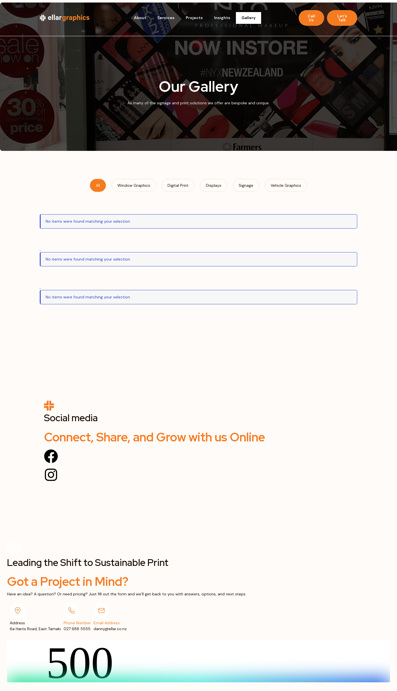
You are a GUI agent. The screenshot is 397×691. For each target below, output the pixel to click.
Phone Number (77, 622)
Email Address (107, 622)
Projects (194, 17)
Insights (222, 17)
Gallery (249, 17)
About (140, 17)
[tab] (98, 185)
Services (166, 17)
